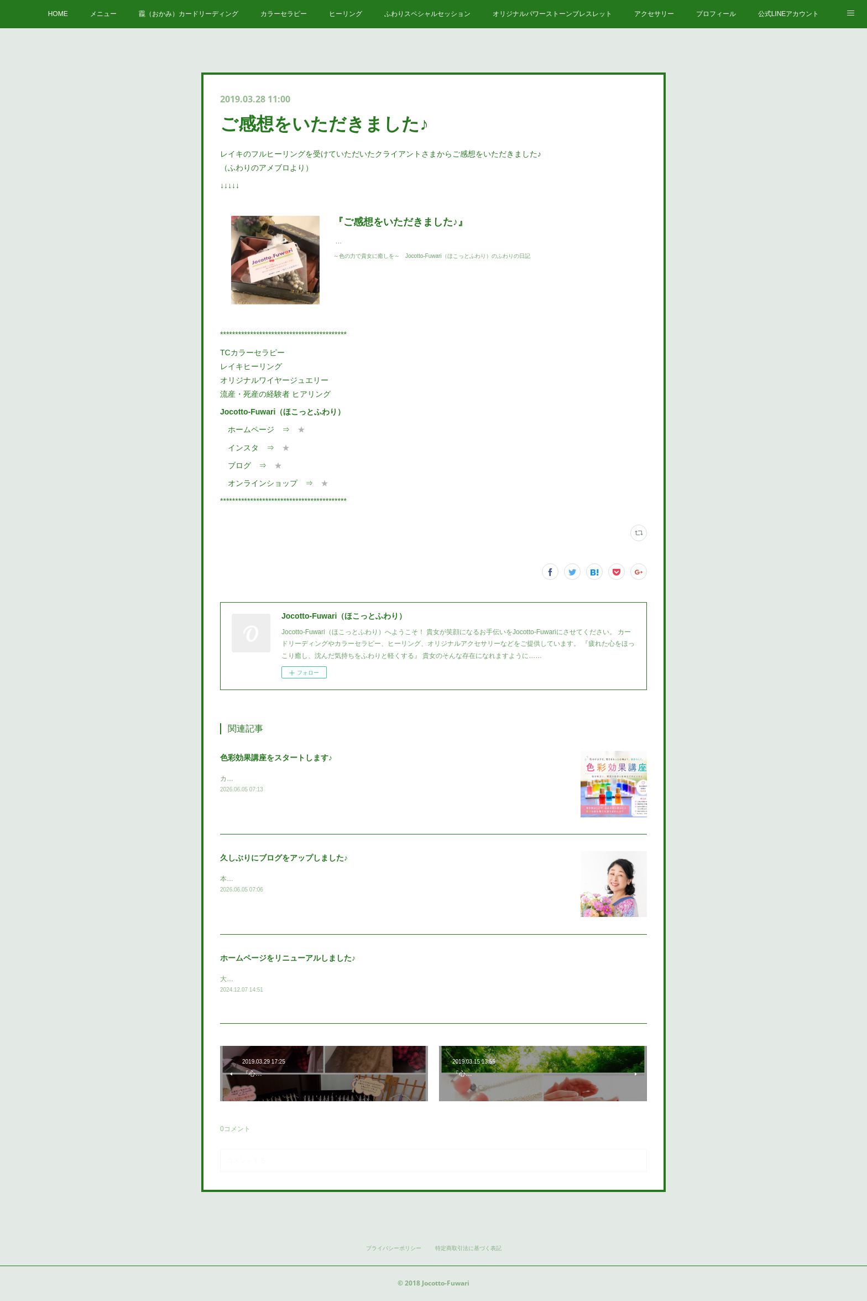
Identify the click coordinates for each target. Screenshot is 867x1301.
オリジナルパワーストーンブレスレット (552, 14)
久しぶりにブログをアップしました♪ (284, 857)
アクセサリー (654, 14)
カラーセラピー (283, 14)
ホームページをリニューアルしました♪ (288, 957)
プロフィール (716, 14)
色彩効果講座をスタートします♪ (276, 757)
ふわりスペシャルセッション (427, 14)
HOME (58, 14)
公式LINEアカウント (788, 14)
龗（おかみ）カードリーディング (188, 14)
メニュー (103, 14)
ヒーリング (345, 14)
